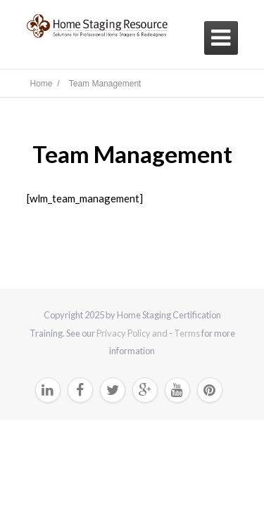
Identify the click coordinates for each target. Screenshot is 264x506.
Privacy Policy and (132, 333)
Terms (187, 333)
